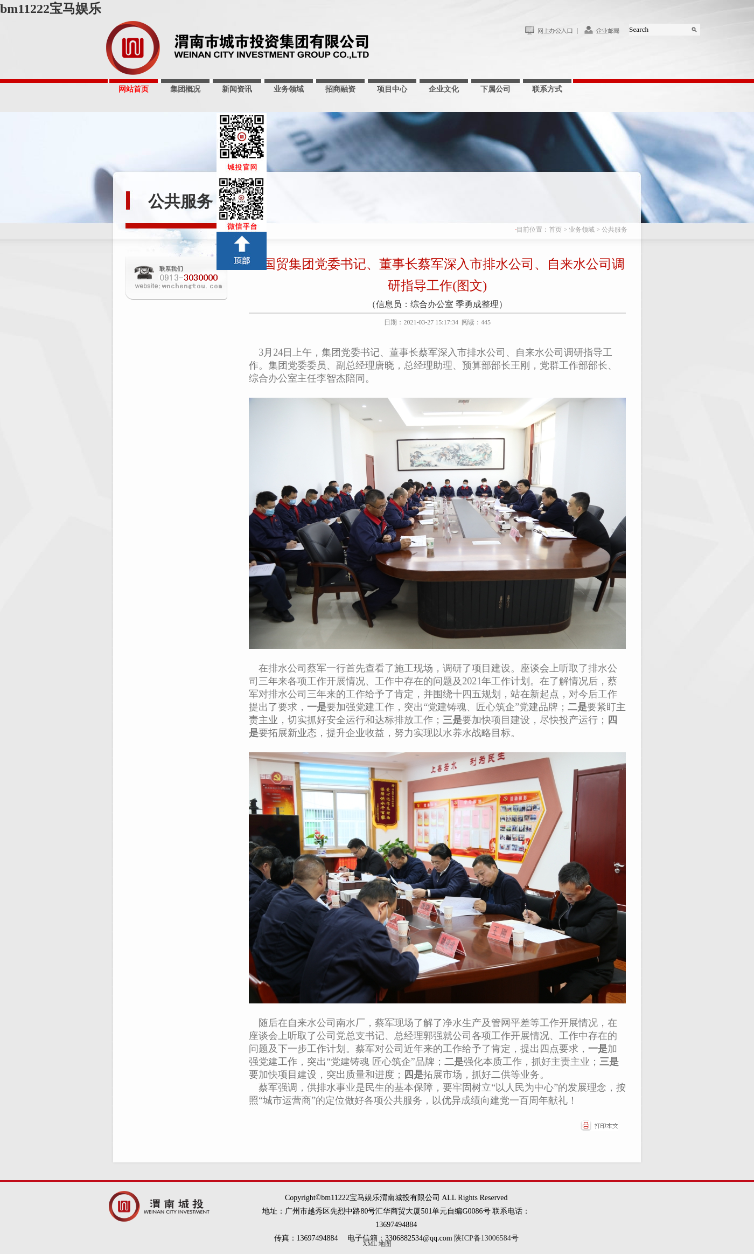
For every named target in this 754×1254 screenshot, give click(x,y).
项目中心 (392, 89)
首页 (555, 229)
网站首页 (133, 89)
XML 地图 (376, 1244)
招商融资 (340, 89)
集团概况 (185, 89)
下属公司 (495, 89)
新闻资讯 (237, 89)
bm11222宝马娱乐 (50, 9)
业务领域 (289, 89)
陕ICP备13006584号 (486, 1238)
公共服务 (180, 201)
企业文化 (444, 89)
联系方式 (547, 89)
